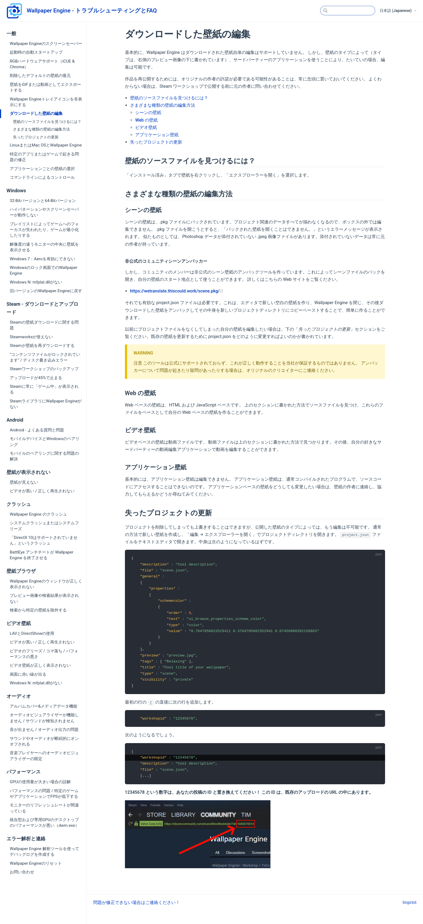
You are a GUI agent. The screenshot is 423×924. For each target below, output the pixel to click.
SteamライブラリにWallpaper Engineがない (46, 404)
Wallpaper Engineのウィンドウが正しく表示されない (46, 584)
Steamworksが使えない (31, 336)
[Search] (347, 10)
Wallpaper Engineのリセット (36, 863)
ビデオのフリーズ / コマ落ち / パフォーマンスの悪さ (44, 654)
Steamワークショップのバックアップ (44, 368)
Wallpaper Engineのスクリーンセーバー (46, 43)
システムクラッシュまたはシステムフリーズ (44, 525)
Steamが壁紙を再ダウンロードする (42, 345)
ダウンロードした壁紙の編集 (36, 113)
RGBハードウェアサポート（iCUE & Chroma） (42, 64)
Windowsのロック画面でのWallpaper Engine (43, 270)
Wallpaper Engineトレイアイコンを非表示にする (46, 102)
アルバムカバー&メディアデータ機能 (43, 706)
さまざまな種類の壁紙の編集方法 (41, 129)
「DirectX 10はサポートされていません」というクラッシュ (44, 540)
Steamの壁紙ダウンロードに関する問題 (44, 325)
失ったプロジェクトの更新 (36, 137)
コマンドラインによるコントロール (42, 177)
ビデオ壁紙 (146, 127)
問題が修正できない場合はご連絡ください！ (136, 907)
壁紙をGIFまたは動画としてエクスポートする (45, 87)
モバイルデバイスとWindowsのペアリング (44, 441)
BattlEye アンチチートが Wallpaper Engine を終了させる (41, 555)
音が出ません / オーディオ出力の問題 (44, 729)
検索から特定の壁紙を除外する (38, 610)
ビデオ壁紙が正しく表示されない (40, 665)
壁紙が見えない (24, 482)
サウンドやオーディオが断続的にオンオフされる (44, 741)
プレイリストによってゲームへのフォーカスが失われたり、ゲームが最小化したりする (44, 230)
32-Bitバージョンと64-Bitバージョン (43, 200)
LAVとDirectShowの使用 (32, 633)
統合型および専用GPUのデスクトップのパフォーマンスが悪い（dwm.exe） (44, 822)
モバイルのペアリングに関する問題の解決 (44, 456)
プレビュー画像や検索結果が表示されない (44, 598)
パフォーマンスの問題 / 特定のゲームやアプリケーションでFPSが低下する (44, 793)
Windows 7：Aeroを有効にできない (42, 258)
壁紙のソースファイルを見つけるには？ (47, 121)
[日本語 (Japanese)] (398, 11)
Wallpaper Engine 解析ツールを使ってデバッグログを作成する (44, 851)
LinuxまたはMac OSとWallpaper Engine (46, 145)
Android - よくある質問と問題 (37, 430)
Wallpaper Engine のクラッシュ (38, 514)
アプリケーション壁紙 (157, 134)
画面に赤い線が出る (28, 674)
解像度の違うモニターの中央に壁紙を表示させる (44, 247)
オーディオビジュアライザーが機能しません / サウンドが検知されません (44, 717)
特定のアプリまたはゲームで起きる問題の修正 (44, 157)
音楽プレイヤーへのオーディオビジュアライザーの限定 (44, 755)
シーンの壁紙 (148, 112)
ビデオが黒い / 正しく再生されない (42, 491)
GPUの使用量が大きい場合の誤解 (40, 781)
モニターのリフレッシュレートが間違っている (44, 808)
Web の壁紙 (146, 120)
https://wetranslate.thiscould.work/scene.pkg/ (177, 291)
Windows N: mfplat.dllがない (36, 282)
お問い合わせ (22, 872)
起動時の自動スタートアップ (36, 52)
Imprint (409, 907)
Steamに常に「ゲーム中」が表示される (44, 389)
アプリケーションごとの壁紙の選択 (42, 168)
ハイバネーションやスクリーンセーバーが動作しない (44, 212)
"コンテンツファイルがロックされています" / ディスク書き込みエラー (45, 357)
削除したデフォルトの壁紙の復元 (40, 75)
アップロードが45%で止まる (36, 377)
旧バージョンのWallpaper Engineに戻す (46, 290)
